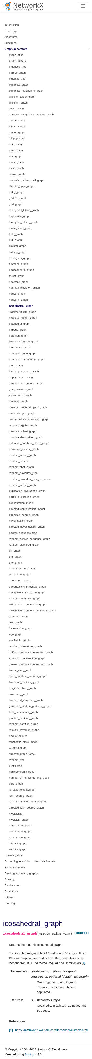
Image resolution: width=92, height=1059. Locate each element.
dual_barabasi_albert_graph (26, 437)
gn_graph (15, 550)
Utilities (9, 897)
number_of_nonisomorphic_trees (29, 777)
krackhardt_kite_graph (22, 311)
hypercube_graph (19, 216)
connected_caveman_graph (26, 700)
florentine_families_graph (24, 682)
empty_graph (17, 120)
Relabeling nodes (15, 867)
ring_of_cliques (18, 735)
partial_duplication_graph (24, 496)
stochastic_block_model (23, 741)
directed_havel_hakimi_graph (27, 526)
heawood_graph (19, 281)
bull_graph (15, 239)
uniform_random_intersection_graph (31, 652)
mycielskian (16, 813)
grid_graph (15, 204)
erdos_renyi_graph (20, 395)
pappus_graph (17, 329)
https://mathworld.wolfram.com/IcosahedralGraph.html (51, 1030)
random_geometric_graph (24, 598)
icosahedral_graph (21, 305)
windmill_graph (18, 747)
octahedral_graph (19, 323)
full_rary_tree (17, 126)
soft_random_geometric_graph (27, 604)
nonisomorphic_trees (21, 771)
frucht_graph (16, 275)
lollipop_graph (17, 138)
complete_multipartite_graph (26, 90)
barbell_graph (17, 72)
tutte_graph (16, 365)
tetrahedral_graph (20, 347)
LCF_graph (16, 234)
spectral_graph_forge (22, 753)
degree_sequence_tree (23, 532)
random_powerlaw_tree (23, 473)
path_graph (16, 150)
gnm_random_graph (21, 389)
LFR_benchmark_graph (23, 712)
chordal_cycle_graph (21, 186)
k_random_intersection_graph (27, 658)
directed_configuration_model (27, 508)
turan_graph (16, 168)
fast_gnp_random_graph (24, 371)
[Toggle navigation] (83, 6)
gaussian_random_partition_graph (29, 706)
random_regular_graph (23, 425)
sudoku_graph (17, 849)
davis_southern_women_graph (27, 676)
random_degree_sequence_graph (29, 538)
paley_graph (16, 192)
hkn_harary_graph (20, 831)
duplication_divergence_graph (27, 490)
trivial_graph (16, 162)
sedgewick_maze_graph (24, 341)
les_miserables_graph (22, 688)
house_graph (17, 293)
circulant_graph (18, 102)
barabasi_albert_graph (22, 431)
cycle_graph (16, 108)
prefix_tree (15, 765)
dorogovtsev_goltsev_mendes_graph (31, 114)
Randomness (13, 885)
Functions (11, 42)
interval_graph (17, 843)
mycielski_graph (19, 819)
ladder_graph (17, 132)
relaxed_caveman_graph (24, 729)
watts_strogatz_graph (22, 413)
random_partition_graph (23, 723)
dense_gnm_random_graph (26, 383)
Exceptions (11, 891)
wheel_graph (17, 174)
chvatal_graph (17, 245)
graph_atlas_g (17, 60)
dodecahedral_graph (21, 269)
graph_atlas (16, 54)
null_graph (15, 144)
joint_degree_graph (20, 795)
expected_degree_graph (24, 514)
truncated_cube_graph (22, 353)
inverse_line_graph (20, 628)
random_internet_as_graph (25, 646)
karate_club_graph (20, 670)
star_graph (15, 156)
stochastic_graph (19, 640)
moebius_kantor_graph (23, 317)
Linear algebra (13, 855)
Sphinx (29, 1054)
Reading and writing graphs (21, 873)
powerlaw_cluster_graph (24, 449)
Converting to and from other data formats (30, 861)
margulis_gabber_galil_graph (26, 180)
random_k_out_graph (22, 568)
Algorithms (11, 36)
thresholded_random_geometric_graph (32, 610)
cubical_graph (17, 252)
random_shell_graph (21, 466)
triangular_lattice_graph (23, 222)
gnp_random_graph (21, 377)
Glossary (10, 903)
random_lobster (18, 461)
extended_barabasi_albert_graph (29, 443)
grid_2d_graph (18, 198)
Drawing (10, 879)
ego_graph (15, 634)
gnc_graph (15, 562)
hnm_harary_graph (20, 825)
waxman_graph (18, 616)
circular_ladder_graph (22, 96)
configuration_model (21, 502)
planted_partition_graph (23, 718)
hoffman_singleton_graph (24, 287)
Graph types (12, 31)
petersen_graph (18, 335)
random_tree (17, 759)
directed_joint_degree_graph (26, 807)
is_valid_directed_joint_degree (27, 801)
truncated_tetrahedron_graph (26, 359)
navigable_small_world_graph (27, 592)
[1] (83, 963)
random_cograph (19, 837)
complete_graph (19, 84)
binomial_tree (17, 78)
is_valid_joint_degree (22, 789)
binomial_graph (18, 401)
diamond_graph (18, 263)
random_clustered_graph (24, 544)
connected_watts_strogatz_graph (29, 419)
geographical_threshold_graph (27, 586)
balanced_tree (17, 66)
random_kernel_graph (22, 455)
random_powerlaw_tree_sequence (30, 479)
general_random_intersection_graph (31, 664)
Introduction (12, 24)
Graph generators (16, 48)
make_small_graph (20, 228)
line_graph (15, 622)
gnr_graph (15, 556)
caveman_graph (19, 694)
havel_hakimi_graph (21, 520)
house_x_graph (18, 299)
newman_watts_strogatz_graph (28, 407)
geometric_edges (19, 580)
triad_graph (16, 783)
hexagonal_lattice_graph (24, 210)
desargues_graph (19, 258)
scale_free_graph (19, 574)
